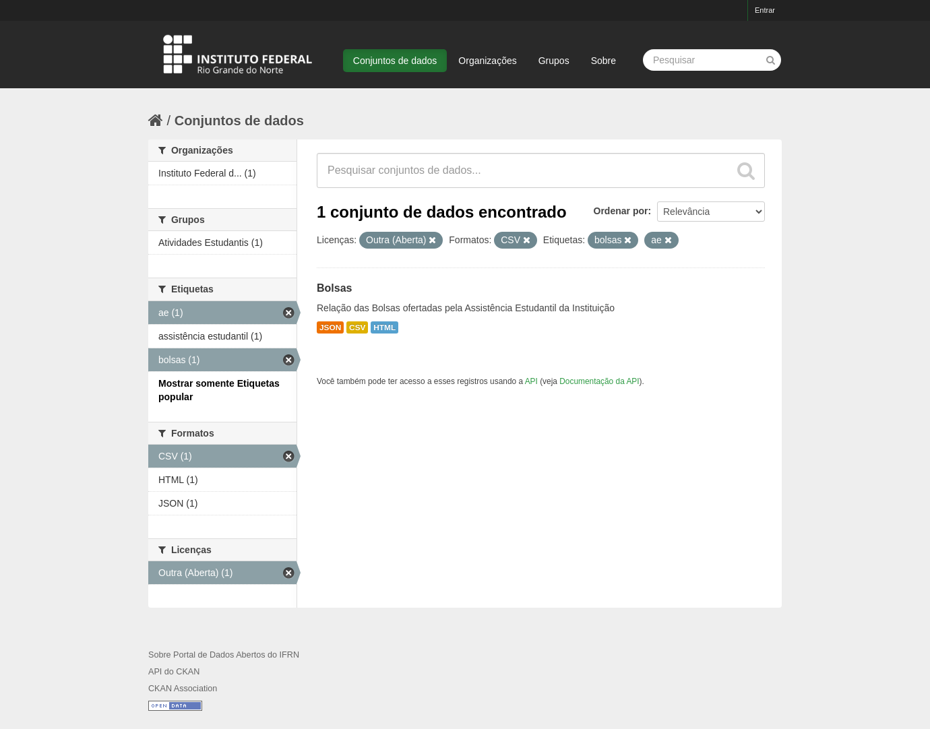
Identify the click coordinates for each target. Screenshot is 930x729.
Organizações (487, 60)
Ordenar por (621, 210)
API (531, 381)
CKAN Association (182, 688)
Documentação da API (599, 381)
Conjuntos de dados (395, 60)
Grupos (553, 60)
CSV (357, 327)
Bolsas (334, 288)
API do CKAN (173, 671)
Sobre (603, 60)
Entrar (765, 10)
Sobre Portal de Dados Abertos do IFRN (223, 655)
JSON (330, 327)
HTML (384, 327)
